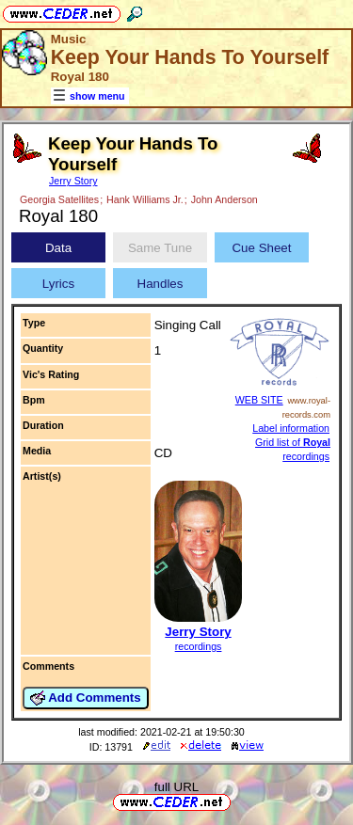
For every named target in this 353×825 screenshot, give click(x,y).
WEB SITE (259, 399)
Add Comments (85, 698)
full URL (176, 787)
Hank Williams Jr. (145, 199)
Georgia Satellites (59, 199)
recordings (198, 646)
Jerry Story (73, 180)
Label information (290, 428)
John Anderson (224, 199)
